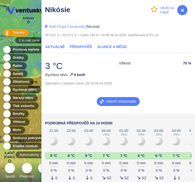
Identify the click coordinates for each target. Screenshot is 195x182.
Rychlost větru (22, 90)
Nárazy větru (20, 98)
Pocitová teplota (23, 49)
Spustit (10, 171)
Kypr (62, 27)
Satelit (15, 74)
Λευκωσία (77, 27)
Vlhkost (16, 122)
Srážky (15, 57)
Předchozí (27, 171)
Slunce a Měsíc (112, 47)
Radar (15, 66)
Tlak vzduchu (21, 106)
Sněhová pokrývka (25, 138)
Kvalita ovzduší (22, 146)
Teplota (16, 32)
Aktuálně (55, 47)
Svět (52, 27)
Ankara (28, 19)
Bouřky (16, 114)
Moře (14, 130)
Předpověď (81, 47)
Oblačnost (18, 81)
